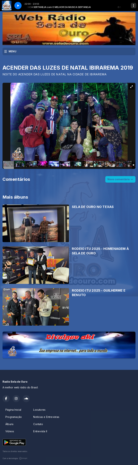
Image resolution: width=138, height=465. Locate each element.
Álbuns (9, 424)
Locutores (39, 409)
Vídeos (9, 431)
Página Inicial (13, 409)
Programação (13, 416)
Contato (38, 424)
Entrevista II (40, 431)
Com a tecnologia (15, 458)
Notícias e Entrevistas (46, 416)
